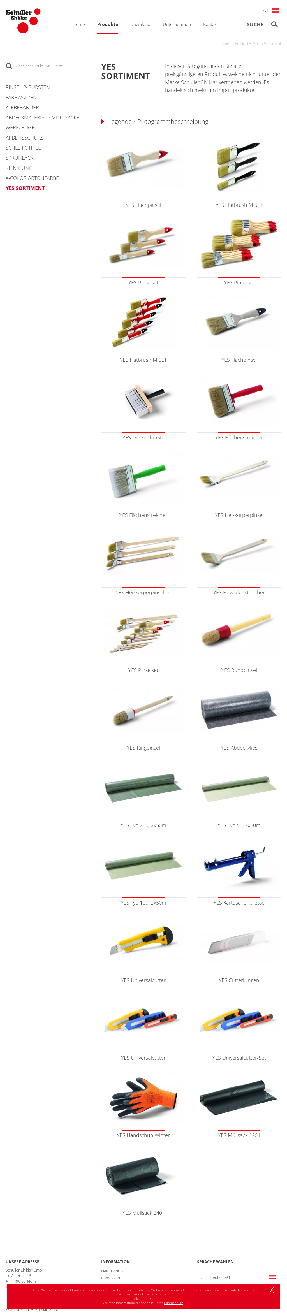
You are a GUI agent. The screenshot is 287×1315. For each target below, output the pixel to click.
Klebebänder (22, 107)
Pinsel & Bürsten (28, 87)
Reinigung (19, 167)
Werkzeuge (20, 127)
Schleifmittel (23, 147)
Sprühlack (19, 157)
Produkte (243, 43)
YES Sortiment (268, 43)
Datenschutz (112, 1271)
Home (224, 43)
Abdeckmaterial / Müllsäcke (42, 117)
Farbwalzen (21, 97)
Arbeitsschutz (24, 137)
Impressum (111, 1278)
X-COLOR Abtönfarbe (32, 178)
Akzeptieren (143, 1298)
